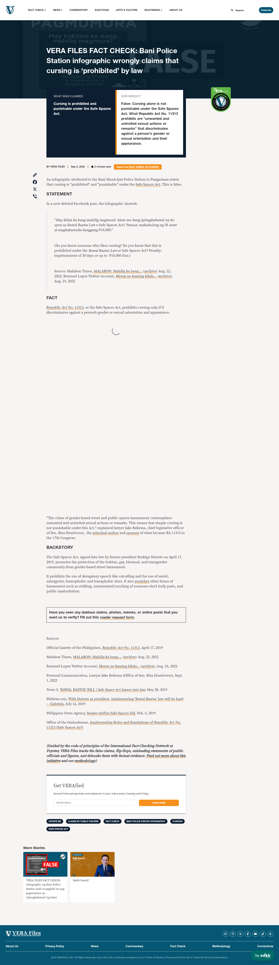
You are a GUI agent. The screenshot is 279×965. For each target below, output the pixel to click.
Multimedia (152, 10)
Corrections (265, 946)
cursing (177, 821)
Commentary (79, 10)
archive (150, 271)
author (113, 533)
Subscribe (266, 10)
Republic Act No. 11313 (64, 307)
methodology (84, 761)
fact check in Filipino (144, 167)
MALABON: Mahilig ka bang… (117, 271)
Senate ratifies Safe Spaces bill (111, 713)
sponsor (132, 533)
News (56, 10)
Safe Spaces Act (148, 184)
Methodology (221, 946)
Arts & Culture (126, 10)
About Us (175, 10)
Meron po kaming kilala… (136, 276)
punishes (142, 581)
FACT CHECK (112, 821)
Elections (102, 10)
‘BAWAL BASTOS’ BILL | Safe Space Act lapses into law (102, 690)
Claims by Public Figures (83, 821)
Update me (55, 821)
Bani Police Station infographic (146, 821)
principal (100, 533)
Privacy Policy (54, 946)
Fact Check (36, 10)
